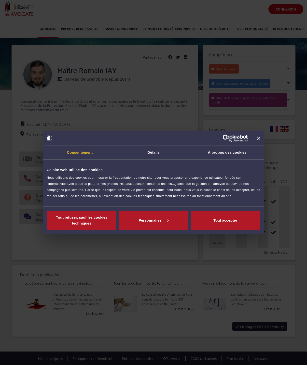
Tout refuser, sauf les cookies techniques (82, 220)
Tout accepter (225, 220)
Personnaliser (154, 220)
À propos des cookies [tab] (227, 152)
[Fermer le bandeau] (258, 138)
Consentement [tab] (80, 152)
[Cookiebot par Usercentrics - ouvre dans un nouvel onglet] (226, 138)
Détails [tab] (153, 152)
